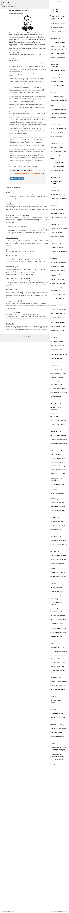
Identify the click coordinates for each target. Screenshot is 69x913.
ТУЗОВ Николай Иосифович (57, 428)
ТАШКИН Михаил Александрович (58, 420)
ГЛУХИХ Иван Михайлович (57, 521)
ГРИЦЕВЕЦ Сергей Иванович (57, 27)
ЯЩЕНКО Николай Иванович (57, 743)
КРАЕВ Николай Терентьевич (57, 247)
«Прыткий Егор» (12, 809)
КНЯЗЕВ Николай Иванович (57, 224)
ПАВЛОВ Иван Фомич (55, 35)
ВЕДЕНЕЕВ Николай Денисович (58, 109)
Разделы (30, 907)
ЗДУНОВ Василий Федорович (57, 177)
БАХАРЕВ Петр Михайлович (57, 498)
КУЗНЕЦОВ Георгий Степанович (58, 258)
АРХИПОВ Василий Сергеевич (57, 23)
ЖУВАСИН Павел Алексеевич (57, 166)
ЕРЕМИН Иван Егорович (56, 155)
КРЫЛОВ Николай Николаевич (57, 255)
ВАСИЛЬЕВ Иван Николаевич (57, 514)
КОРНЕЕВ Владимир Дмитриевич (58, 576)
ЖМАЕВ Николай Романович (57, 162)
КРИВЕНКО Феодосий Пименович (58, 251)
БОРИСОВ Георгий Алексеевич (57, 89)
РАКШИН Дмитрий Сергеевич (57, 662)
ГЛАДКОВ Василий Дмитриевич (58, 128)
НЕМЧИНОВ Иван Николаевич (57, 334)
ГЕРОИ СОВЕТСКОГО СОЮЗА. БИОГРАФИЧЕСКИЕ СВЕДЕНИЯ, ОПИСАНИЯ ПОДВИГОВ (58, 48)
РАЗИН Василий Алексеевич (57, 365)
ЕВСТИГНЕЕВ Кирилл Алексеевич (58, 31)
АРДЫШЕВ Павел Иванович (57, 61)
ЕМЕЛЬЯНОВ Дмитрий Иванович (58, 151)
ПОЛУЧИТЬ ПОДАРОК (17, 178)
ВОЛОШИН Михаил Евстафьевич (58, 113)
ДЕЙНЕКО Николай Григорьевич (58, 143)
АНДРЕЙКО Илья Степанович (57, 57)
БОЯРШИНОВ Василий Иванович (58, 92)
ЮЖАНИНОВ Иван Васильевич (57, 736)
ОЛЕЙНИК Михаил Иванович (57, 640)
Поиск (58, 1)
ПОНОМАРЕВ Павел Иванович (57, 655)
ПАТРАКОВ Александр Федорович (58, 651)
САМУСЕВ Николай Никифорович (58, 677)
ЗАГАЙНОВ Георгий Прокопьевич (58, 536)
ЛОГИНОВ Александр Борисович (58, 595)
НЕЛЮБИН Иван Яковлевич (57, 330)
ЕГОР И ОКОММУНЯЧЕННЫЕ (17, 786)
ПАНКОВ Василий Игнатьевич (57, 647)
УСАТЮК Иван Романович (56, 713)
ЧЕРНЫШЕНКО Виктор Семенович (58, 443)
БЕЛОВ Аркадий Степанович (57, 502)
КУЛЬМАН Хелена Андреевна (57, 266)
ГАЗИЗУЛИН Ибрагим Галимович (58, 121)
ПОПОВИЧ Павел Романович (57, 38)
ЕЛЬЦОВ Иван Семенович (56, 533)
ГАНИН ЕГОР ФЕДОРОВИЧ (16, 797)
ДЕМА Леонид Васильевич (56, 147)
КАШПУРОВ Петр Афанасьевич (58, 217)
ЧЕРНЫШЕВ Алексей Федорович (58, 724)
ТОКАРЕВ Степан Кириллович (57, 424)
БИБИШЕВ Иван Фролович (56, 81)
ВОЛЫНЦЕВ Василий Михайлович (58, 117)
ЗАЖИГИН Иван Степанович (57, 170)
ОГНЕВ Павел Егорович (56, 636)
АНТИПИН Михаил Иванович (57, 484)
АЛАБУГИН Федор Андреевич (57, 53)
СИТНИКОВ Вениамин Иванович (58, 388)
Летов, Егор (10, 763)
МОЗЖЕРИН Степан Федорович (57, 615)
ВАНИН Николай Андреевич (57, 105)
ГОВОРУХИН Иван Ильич (56, 136)
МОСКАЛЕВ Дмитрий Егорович (58, 619)
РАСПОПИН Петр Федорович (57, 666)
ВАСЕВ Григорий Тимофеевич (57, 510)
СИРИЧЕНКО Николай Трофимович (58, 681)
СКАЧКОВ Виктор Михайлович (57, 685)
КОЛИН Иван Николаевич (56, 232)
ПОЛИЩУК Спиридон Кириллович (58, 354)
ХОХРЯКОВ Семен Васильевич (57, 42)
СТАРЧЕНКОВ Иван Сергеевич (57, 403)
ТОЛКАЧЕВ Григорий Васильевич (58, 709)
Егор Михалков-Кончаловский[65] (18, 849)
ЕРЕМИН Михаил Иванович (57, 158)
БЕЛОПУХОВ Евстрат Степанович (58, 74)
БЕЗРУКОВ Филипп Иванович (57, 70)
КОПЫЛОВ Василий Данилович (57, 572)
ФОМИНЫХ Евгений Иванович (57, 717)
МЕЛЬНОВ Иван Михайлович (57, 302)
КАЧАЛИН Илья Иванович (56, 209)
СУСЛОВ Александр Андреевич (57, 696)
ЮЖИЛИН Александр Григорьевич (58, 740)
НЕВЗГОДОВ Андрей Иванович (57, 326)
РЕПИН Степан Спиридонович (57, 670)
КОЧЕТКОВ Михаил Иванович (57, 243)
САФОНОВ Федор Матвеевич (57, 381)
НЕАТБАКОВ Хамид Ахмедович (58, 628)
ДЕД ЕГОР (10, 820)
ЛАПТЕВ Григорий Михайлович (57, 283)
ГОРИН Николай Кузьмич (56, 529)
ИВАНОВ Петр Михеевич (56, 551)
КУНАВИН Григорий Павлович (57, 270)
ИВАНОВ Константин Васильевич (58, 548)
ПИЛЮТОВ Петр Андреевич (57, 345)
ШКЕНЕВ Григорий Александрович (58, 465)
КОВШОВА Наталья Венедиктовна (58, 228)
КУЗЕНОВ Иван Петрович (56, 587)
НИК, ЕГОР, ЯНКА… (14, 861)
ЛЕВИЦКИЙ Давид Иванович (57, 591)
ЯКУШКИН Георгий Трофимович (58, 469)
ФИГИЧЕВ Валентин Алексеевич (58, 435)
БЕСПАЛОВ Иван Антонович (57, 77)
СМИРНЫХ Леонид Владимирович (58, 392)
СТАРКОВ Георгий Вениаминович (58, 400)
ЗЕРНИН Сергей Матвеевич (56, 190)
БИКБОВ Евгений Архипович (57, 85)
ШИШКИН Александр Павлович (58, 462)
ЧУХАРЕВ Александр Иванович (57, 450)
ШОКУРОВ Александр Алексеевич (58, 728)
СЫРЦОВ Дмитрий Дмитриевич (57, 412)
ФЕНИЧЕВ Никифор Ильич (56, 431)
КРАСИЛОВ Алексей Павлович (57, 583)
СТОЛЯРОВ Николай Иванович (57, 689)
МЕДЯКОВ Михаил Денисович (57, 298)
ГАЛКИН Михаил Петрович (56, 124)
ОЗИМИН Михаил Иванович (57, 341)
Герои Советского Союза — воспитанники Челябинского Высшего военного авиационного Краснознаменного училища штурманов (58, 758)
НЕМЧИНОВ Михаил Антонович (58, 337)
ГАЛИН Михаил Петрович (56, 517)
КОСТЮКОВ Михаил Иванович (57, 239)
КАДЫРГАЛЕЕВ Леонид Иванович (58, 198)
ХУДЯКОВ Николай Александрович (58, 439)
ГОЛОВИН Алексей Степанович (57, 525)
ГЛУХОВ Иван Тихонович (56, 132)
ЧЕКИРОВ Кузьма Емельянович (57, 721)
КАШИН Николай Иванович (57, 213)
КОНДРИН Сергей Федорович (57, 236)
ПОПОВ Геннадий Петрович (57, 658)
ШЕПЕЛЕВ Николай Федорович (57, 458)
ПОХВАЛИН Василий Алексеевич (58, 358)
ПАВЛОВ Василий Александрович (58, 643)
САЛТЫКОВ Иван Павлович (57, 377)
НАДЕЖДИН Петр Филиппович (57, 322)
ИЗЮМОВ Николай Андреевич (57, 194)
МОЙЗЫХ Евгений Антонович (57, 313)
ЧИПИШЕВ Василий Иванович (57, 447)
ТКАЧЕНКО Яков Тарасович (57, 705)
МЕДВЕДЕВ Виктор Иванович (57, 294)
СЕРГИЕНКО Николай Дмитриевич (58, 384)
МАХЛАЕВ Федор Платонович (57, 608)
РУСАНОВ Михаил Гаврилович (57, 674)
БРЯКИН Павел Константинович (57, 506)
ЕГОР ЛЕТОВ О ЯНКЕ (14, 883)
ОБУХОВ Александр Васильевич (58, 632)
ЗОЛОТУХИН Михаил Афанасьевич (58, 544)
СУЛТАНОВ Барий (54, 693)
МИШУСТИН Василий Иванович (58, 309)
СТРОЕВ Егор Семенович (15, 838)
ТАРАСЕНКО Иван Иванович (57, 416)
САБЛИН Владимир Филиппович (58, 373)
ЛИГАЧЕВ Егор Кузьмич (15, 827)
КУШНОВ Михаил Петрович (57, 279)
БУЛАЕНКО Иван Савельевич (57, 96)
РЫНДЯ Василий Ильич (56, 369)
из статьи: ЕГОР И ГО (14, 872)
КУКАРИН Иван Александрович (58, 262)
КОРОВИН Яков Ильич (55, 580)
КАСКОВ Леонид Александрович (58, 559)
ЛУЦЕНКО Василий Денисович (57, 290)
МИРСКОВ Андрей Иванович (57, 305)
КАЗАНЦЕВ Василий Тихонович (58, 205)
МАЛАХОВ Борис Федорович (57, 598)
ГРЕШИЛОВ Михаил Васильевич (58, 139)
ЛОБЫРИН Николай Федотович (57, 287)
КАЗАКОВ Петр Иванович (56, 202)
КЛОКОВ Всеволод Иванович (57, 221)
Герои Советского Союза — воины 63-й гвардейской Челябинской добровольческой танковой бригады (58, 749)
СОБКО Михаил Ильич (55, 396)
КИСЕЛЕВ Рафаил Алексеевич (57, 563)
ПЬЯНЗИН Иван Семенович (56, 362)
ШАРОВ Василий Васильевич (57, 454)
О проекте (24, 907)
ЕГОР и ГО (10, 775)
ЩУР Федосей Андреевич (56, 732)
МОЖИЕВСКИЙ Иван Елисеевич (58, 611)
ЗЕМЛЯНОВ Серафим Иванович (58, 540)
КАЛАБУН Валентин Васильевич (58, 555)
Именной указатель (54, 764)
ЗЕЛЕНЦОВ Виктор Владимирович (58, 187)
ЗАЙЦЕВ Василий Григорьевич (57, 174)
